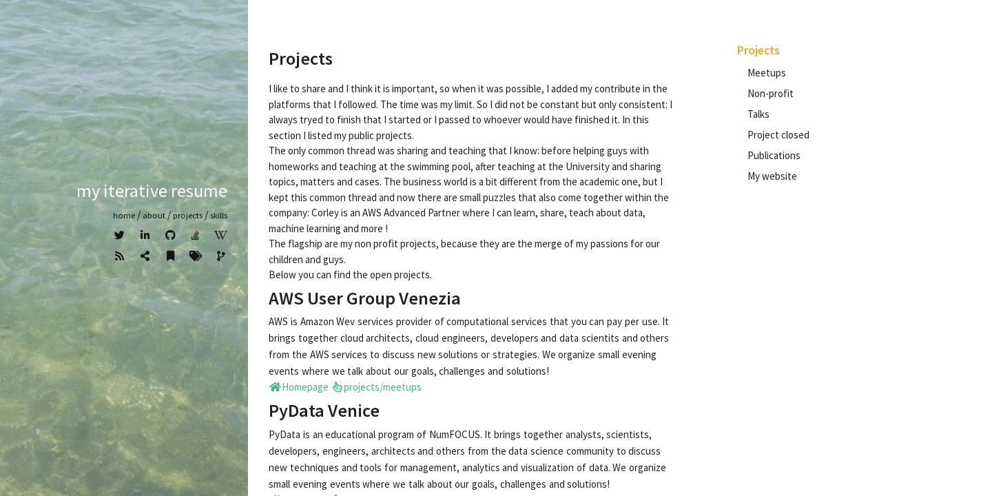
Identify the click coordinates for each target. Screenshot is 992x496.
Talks (758, 114)
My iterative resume (151, 190)
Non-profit (770, 93)
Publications (773, 155)
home (124, 214)
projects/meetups (376, 386)
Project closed (778, 134)
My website (772, 176)
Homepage (299, 386)
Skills (218, 214)
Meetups (766, 72)
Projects (188, 214)
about (154, 214)
